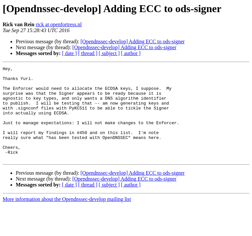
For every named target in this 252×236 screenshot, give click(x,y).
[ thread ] (87, 53)
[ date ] (69, 53)
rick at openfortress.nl (59, 24)
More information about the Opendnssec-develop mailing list (67, 218)
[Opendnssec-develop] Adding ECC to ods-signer (132, 41)
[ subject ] (109, 53)
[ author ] (131, 53)
